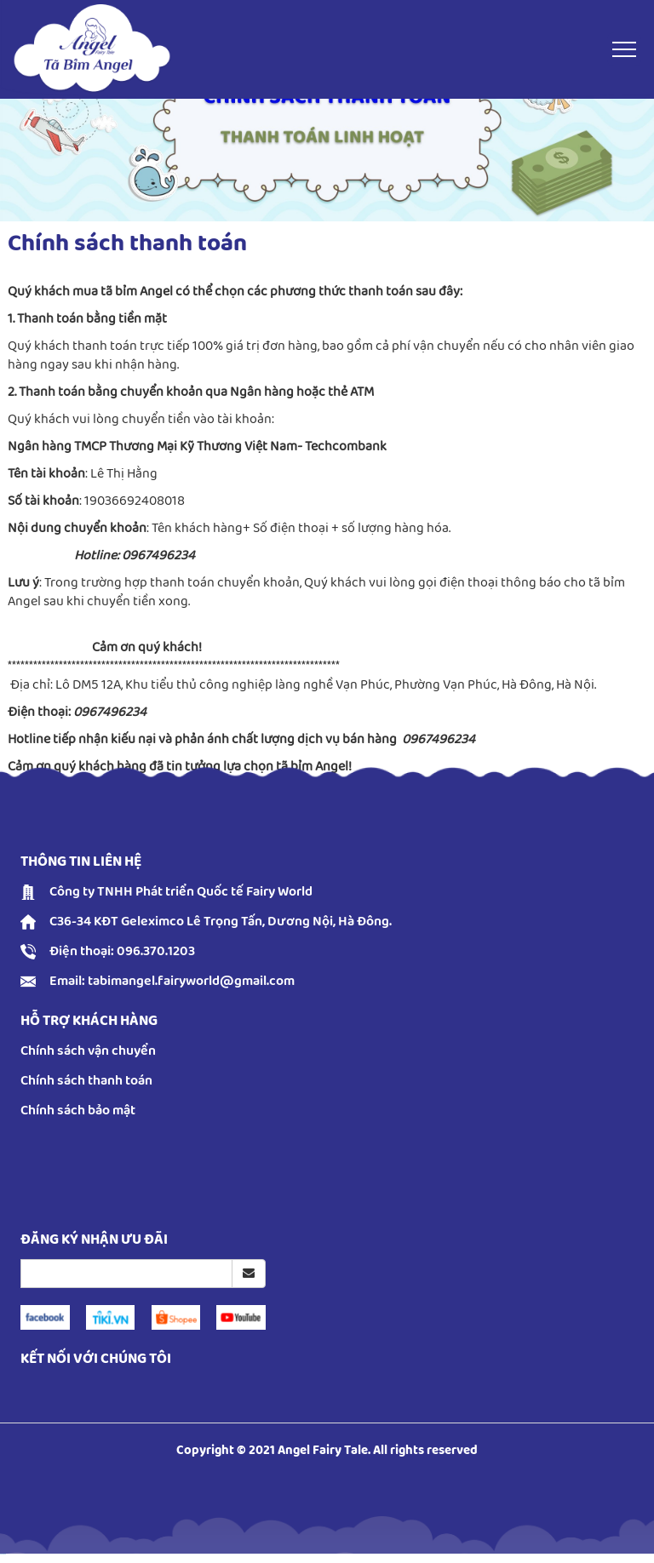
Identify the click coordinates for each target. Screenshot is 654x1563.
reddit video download (87, 1200)
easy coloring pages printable (108, 1170)
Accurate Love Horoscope (97, 1140)
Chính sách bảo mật (77, 1110)
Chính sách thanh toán (86, 1080)
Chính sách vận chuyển (88, 1051)
